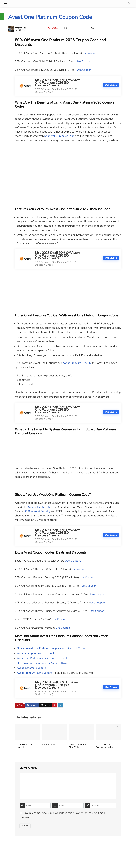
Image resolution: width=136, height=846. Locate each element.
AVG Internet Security (37, 511)
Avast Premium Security (77, 363)
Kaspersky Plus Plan (39, 507)
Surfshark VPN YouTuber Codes (104, 746)
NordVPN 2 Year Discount (23, 746)
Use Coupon (89, 53)
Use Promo (58, 619)
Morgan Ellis (20, 27)
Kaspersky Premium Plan (59, 136)
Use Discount (73, 560)
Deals (93, 28)
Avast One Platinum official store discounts (42, 658)
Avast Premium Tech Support (34, 673)
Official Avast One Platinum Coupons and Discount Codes (51, 648)
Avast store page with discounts (36, 653)
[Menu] (6, 3)
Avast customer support (31, 668)
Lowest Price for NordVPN (77, 746)
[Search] (129, 3)
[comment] (68, 786)
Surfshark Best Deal (52, 744)
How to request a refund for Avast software (43, 663)
